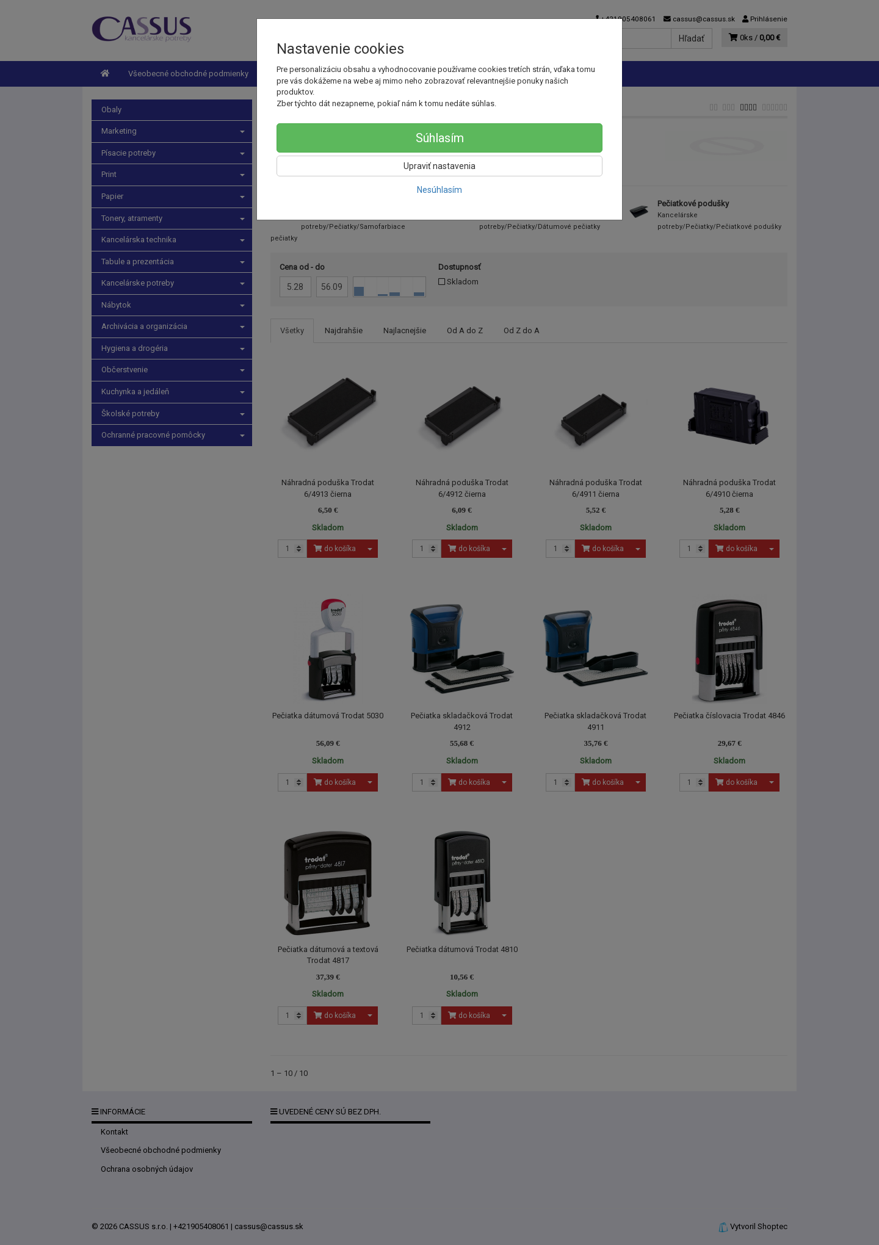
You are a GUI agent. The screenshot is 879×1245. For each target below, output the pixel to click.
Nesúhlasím (439, 190)
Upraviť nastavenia (439, 166)
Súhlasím (440, 138)
